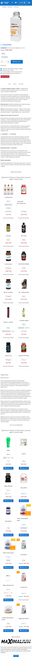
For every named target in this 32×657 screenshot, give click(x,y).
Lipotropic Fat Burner (23, 355)
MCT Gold (23, 236)
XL (8, 493)
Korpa (23, 2)
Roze (9, 457)
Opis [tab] (10, 84)
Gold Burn (8, 236)
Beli (12, 457)
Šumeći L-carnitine (8, 322)
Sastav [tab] (14, 84)
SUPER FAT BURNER (23, 264)
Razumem (16, 655)
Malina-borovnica (6, 331)
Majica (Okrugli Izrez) (8, 585)
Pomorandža (4, 57)
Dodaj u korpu (17, 61)
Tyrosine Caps (8, 264)
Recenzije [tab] (21, 84)
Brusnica (27, 327)
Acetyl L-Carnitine (8, 292)
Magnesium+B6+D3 (24, 618)
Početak (4, 7)
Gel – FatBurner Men (23, 292)
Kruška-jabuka (8, 211)
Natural (8, 560)
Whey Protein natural (8, 553)
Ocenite (23, 48)
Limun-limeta (21, 327)
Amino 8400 (24, 488)
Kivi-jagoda (8, 208)
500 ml (3, 53)
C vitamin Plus (23, 587)
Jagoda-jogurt (24, 527)
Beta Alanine (8, 521)
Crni (8, 461)
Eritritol (24, 454)
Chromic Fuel (8, 355)
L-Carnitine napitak (23, 320)
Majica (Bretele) (8, 486)
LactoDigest (24, 554)
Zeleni (5, 457)
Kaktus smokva (8, 204)
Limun (12, 331)
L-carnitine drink (8, 197)
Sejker (8, 450)
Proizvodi (10, 7)
